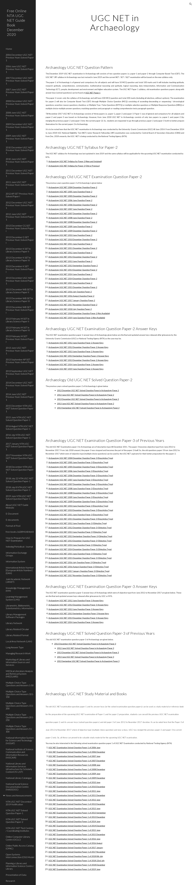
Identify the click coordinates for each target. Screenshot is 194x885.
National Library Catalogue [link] (19, 778)
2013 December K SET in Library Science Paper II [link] (18, 250)
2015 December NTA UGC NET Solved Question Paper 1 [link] (19, 408)
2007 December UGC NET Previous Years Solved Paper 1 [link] (20, 80)
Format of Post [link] (13, 525)
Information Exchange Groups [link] (16, 554)
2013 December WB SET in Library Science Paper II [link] (19, 290)
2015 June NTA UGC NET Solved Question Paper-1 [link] (18, 418)
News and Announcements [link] (19, 795)
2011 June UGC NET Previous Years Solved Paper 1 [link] (20, 185)
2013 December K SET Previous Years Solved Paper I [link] (20, 269)
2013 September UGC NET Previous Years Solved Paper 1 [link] (20, 374)
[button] (190, 4)
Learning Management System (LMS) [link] (16, 598)
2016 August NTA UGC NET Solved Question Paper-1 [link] (19, 427)
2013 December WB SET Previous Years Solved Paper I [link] (20, 310)
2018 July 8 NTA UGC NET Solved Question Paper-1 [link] (19, 488)
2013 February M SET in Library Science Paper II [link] (17, 320)
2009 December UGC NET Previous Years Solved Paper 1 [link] (20, 127)
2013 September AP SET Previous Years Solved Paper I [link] (20, 362)
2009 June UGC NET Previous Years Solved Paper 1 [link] (20, 138)
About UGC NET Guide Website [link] (17, 506)
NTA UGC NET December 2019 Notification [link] (19, 803)
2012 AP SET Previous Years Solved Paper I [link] (19, 195)
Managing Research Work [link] (18, 653)
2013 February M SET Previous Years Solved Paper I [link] (20, 339)
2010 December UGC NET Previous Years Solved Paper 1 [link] (20, 150)
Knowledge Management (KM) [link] (18, 589)
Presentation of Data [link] (16, 874)
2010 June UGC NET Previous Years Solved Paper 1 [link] (20, 162)
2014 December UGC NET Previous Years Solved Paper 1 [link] (20, 385)
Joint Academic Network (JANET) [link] (18, 580)
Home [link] (9, 48)
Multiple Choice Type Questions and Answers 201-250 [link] (20, 717)
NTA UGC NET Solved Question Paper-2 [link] (17, 820)
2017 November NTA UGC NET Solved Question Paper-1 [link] (20, 458)
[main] (115, 22)
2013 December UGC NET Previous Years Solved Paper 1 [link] (20, 280)
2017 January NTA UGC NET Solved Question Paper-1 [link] (20, 446)
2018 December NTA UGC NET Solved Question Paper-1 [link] (20, 469)
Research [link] (10, 880)
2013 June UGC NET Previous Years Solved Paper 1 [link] (20, 350)
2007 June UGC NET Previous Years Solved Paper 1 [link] (20, 92)
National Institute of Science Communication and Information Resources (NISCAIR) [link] (19, 753)
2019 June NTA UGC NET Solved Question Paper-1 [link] (18, 497)
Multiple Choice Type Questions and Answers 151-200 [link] (20, 706)
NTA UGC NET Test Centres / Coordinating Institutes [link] (19, 829)
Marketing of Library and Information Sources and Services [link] (18, 662)
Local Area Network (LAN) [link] (19, 641)
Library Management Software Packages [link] (16, 615)
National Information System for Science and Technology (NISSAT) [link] (20, 740)
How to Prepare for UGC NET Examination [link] (18, 539)
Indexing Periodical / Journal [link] (19, 546)
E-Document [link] (12, 513)
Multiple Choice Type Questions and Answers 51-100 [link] (19, 729)
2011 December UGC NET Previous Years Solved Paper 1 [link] (20, 173)
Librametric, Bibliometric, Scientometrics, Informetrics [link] (20, 607)
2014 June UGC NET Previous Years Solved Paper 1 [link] (20, 397)
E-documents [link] (12, 519)
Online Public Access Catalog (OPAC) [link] (20, 847)
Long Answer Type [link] (15, 647)
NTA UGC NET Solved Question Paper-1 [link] (17, 811)
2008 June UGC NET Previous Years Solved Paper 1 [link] (20, 115)
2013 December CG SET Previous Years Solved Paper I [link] (20, 228)
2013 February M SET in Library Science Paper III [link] (18, 329)
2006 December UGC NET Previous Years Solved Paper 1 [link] (20, 57)
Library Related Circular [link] (17, 629)
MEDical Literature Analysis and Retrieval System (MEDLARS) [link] (19, 674)
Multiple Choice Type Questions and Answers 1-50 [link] (20, 684)
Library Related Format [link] (17, 635)
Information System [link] (15, 561)
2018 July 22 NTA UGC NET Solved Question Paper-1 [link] (19, 479)
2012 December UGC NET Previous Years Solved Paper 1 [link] (20, 205)
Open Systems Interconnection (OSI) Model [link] (20, 855)
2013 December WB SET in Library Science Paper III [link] (19, 299)
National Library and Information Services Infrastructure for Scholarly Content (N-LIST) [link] (19, 767)
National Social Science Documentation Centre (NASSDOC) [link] (17, 787)
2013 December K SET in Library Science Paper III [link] (18, 259)
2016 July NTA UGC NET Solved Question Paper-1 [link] (18, 436)
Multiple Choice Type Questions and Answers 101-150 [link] (20, 694)
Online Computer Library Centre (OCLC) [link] (18, 838)
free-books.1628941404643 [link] (20, 531)
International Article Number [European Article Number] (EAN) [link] (20, 570)
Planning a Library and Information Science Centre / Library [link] (20, 866)
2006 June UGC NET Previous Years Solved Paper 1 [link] (20, 69)
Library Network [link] (14, 623)
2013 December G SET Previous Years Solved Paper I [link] (20, 240)
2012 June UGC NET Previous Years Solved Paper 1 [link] (20, 217)
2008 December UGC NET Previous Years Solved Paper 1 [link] (20, 104)
